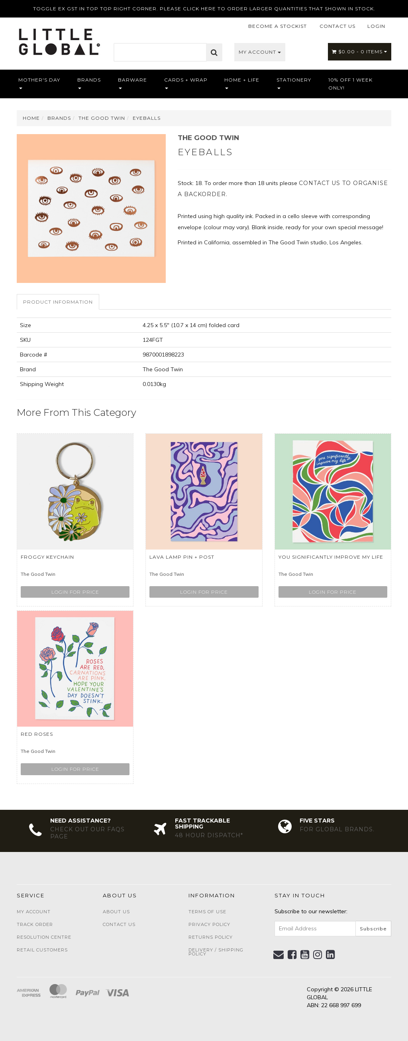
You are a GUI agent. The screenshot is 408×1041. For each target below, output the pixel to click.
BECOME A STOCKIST (277, 26)
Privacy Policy (209, 924)
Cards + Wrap (186, 83)
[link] (292, 954)
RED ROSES (37, 734)
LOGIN (376, 26)
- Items (359, 52)
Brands (89, 83)
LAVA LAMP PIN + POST (181, 557)
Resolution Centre (44, 937)
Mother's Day (39, 83)
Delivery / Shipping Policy (215, 952)
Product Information (58, 302)
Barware (132, 83)
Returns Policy (210, 937)
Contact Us (119, 924)
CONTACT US (337, 26)
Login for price (75, 592)
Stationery (294, 83)
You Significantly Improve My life (331, 557)
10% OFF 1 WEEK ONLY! (350, 84)
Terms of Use (207, 911)
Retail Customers (42, 950)
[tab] (58, 302)
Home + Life (241, 83)
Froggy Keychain (47, 557)
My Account (260, 52)
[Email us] (279, 954)
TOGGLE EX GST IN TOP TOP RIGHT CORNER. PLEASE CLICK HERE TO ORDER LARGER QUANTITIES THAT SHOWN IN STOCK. (204, 9)
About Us (116, 911)
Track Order (35, 924)
